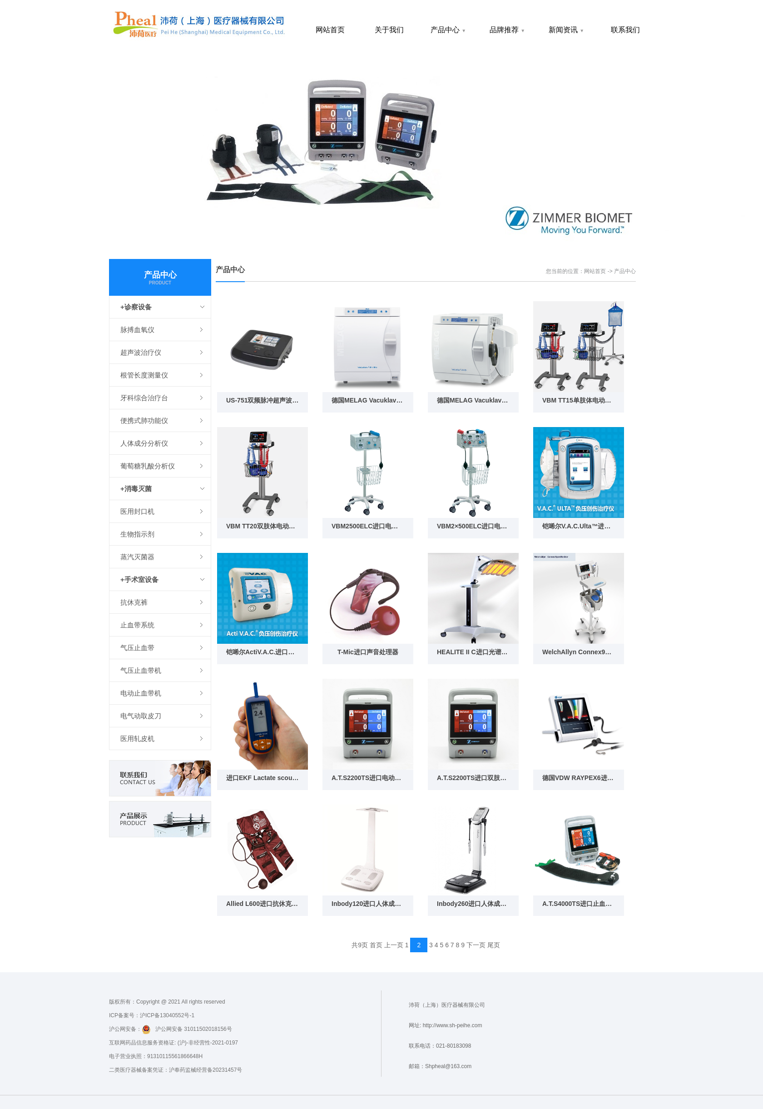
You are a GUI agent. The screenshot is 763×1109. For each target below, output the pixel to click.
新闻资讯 (566, 30)
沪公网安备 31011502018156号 (187, 1029)
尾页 (493, 945)
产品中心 (448, 30)
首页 (376, 945)
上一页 (393, 945)
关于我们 (389, 30)
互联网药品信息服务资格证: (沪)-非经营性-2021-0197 (173, 1042)
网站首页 (330, 30)
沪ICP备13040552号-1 (167, 1015)
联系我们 (625, 30)
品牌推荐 (507, 30)
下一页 (476, 945)
